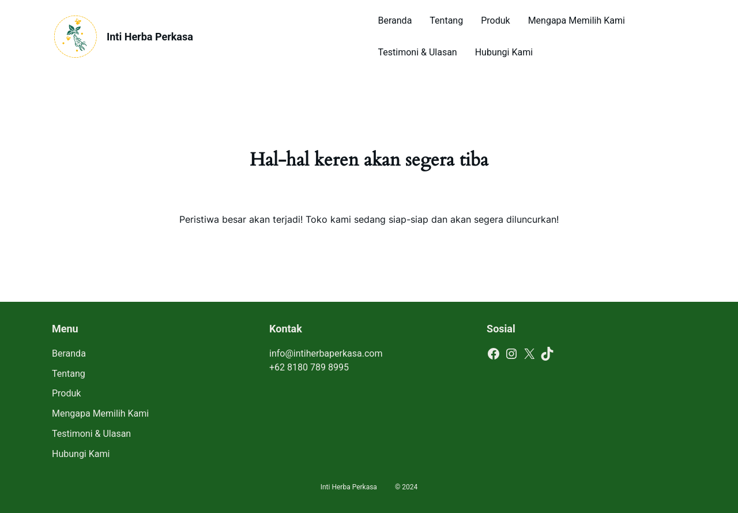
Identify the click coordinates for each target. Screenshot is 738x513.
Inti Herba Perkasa (150, 37)
